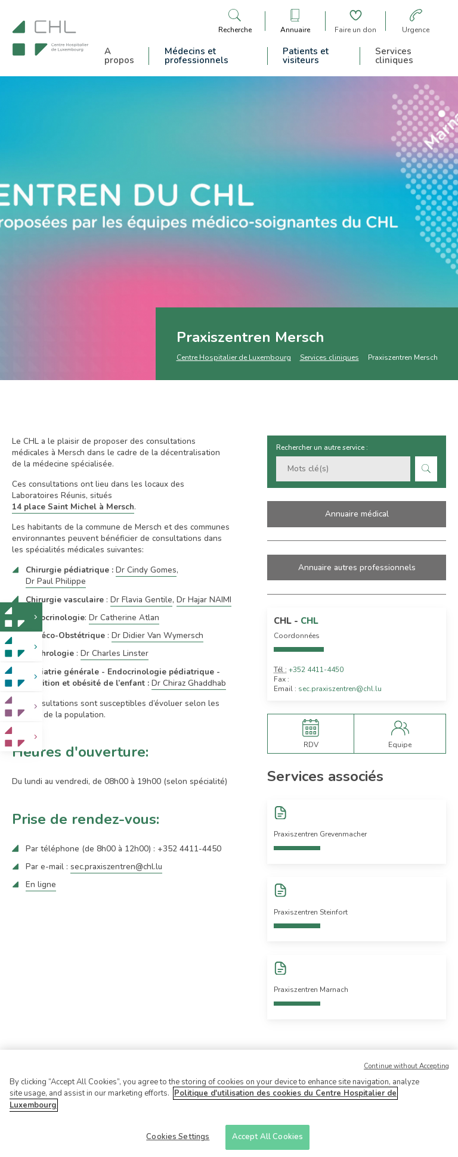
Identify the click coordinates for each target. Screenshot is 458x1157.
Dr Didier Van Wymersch (157, 635)
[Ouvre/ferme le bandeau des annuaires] (295, 21)
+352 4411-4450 (316, 669)
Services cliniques (394, 55)
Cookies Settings (177, 1138)
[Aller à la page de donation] (355, 21)
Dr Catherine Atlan (124, 617)
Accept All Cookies (267, 1138)
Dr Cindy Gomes (146, 570)
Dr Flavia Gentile (141, 599)
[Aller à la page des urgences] (415, 21)
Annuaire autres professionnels (357, 567)
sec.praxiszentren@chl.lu (116, 866)
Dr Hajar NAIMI (204, 599)
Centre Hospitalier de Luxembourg (234, 357)
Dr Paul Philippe (56, 581)
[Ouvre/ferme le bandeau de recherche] (235, 21)
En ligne (41, 884)
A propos (119, 55)
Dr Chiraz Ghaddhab (188, 683)
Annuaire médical (357, 514)
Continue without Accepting (406, 1067)
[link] (21, 617)
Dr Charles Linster (114, 653)
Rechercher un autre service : (322, 447)
